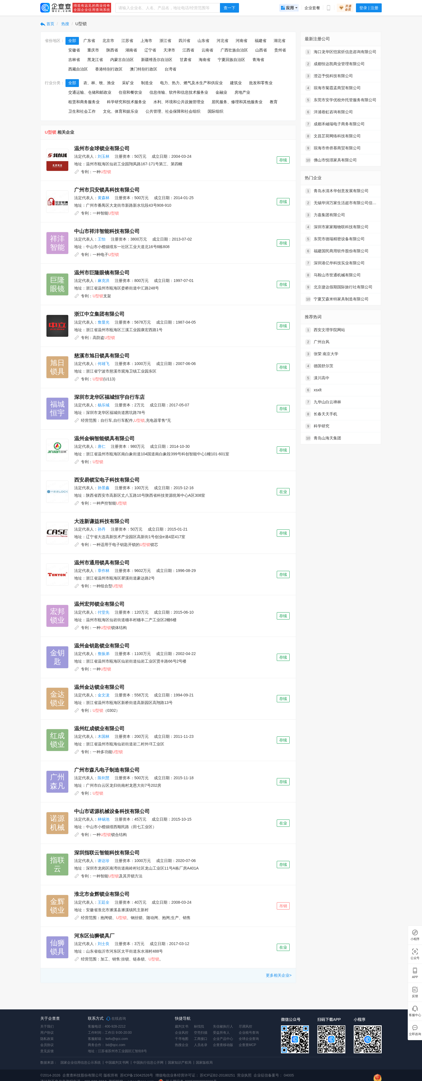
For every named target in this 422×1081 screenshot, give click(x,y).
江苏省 (127, 40)
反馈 (415, 996)
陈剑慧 (103, 778)
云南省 (207, 50)
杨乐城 (103, 405)
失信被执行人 (223, 1026)
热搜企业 (181, 1045)
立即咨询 (415, 1034)
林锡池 (103, 819)
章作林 (103, 570)
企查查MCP (247, 1045)
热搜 (64, 24)
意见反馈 (47, 1051)
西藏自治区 (78, 69)
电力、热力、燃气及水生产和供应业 (191, 83)
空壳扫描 (200, 1033)
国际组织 (215, 111)
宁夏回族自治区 (231, 59)
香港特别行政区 (109, 69)
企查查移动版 (223, 1045)
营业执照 (244, 1075)
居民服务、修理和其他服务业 (237, 102)
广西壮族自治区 (234, 50)
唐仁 (102, 446)
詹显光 (103, 322)
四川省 (184, 40)
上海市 (146, 40)
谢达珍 (103, 860)
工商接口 (200, 1039)
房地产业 (242, 92)
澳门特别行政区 (143, 69)
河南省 (241, 40)
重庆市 (93, 50)
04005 (289, 1075)
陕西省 (112, 50)
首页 (47, 24)
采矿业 (128, 83)
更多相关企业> (279, 975)
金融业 (221, 92)
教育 (274, 102)
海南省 (204, 59)
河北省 (222, 40)
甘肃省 (185, 59)
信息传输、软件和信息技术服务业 (178, 92)
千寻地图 (181, 1039)
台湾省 (170, 69)
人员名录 (200, 1045)
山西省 (261, 50)
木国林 (103, 736)
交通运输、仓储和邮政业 (89, 92)
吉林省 (74, 59)
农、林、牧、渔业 (99, 83)
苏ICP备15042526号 (136, 1075)
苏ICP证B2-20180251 (217, 1075)
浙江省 (165, 40)
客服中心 (415, 1015)
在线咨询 (116, 1019)
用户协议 (47, 1033)
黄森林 (103, 198)
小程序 (415, 939)
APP (415, 977)
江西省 (188, 50)
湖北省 (279, 40)
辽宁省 (150, 50)
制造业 (147, 83)
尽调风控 (245, 1026)
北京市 (108, 40)
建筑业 (236, 83)
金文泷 (103, 695)
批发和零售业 (261, 83)
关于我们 (47, 1026)
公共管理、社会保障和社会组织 (173, 111)
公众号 (415, 958)
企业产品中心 (223, 1039)
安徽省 (74, 50)
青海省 (258, 59)
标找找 (199, 1026)
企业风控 (181, 1033)
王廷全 (103, 902)
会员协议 (47, 1045)
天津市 (169, 50)
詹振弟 (103, 653)
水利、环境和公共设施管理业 (178, 102)
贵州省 (280, 50)
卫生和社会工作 (82, 111)
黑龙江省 (95, 59)
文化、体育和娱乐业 (120, 111)
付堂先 (103, 612)
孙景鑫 (103, 488)
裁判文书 (181, 1026)
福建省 (260, 40)
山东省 (203, 40)
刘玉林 (103, 156)
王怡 (102, 239)
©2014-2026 (50, 1075)
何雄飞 (103, 363)
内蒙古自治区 (122, 59)
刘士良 (103, 943)
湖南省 (131, 50)
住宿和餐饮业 (130, 92)
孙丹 (102, 529)
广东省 (89, 40)
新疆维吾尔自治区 (156, 59)
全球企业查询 (249, 1039)
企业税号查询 (249, 1033)
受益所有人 (221, 1033)
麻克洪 (103, 280)
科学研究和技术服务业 (126, 102)
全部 (72, 40)
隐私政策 (47, 1039)
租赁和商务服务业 (84, 102)
